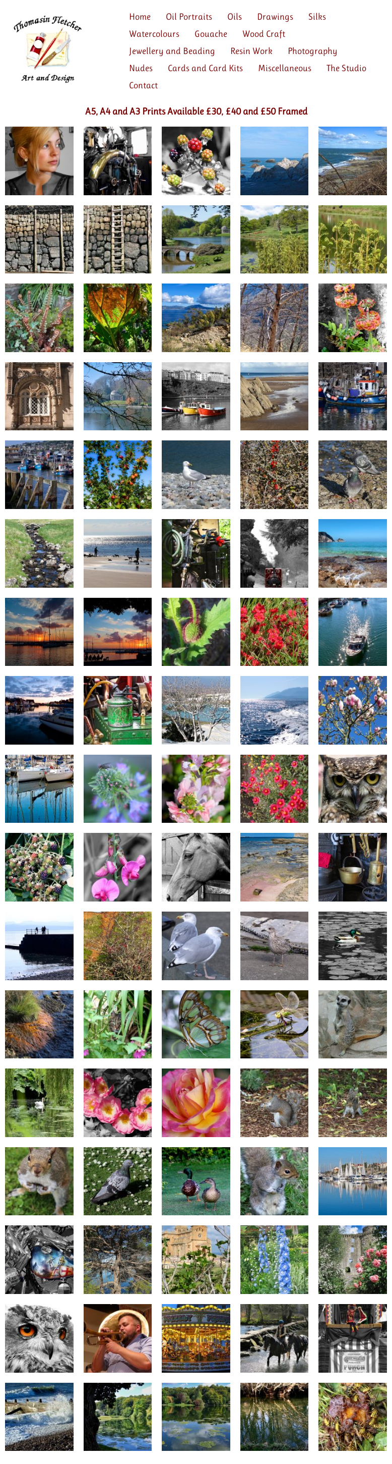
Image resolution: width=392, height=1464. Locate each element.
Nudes (141, 68)
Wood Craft (263, 34)
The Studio (346, 68)
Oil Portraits (189, 17)
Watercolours (154, 34)
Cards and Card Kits (205, 68)
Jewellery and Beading (172, 51)
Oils (234, 17)
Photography (313, 51)
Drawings (275, 17)
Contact (143, 85)
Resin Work (251, 51)
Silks (317, 17)
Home (140, 17)
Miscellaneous (284, 68)
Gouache (210, 34)
